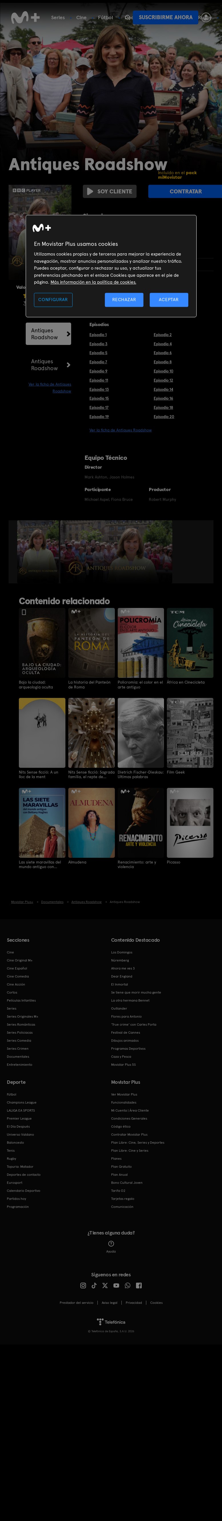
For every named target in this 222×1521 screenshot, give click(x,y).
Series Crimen (18, 1045)
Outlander (119, 1005)
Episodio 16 (163, 395)
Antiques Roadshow (44, 331)
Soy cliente (108, 191)
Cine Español (17, 965)
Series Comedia (19, 1037)
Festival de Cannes (125, 1029)
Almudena (77, 859)
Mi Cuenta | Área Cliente (130, 1107)
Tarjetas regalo (122, 1196)
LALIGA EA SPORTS (21, 1107)
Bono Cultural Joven (127, 1179)
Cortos (12, 989)
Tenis (11, 1147)
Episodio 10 (163, 368)
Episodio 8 (163, 359)
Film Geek (176, 769)
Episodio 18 (163, 405)
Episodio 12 (163, 377)
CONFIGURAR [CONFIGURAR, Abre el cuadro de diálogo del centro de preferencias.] (53, 300)
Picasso (173, 859)
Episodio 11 (98, 377)
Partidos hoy (16, 1196)
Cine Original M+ (20, 957)
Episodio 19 (99, 414)
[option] (38, 549)
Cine (81, 17)
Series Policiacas (20, 1029)
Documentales (18, 1053)
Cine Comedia (18, 973)
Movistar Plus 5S (123, 1061)
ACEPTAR (169, 300)
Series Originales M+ (22, 1013)
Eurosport (14, 1179)
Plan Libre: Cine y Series (129, 1147)
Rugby (11, 1155)
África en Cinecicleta (186, 679)
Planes (116, 1155)
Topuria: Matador (20, 1163)
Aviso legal (109, 1300)
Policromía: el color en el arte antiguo (140, 681)
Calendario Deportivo (23, 1188)
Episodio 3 (98, 341)
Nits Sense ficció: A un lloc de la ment (38, 771)
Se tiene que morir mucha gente (136, 989)
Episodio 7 (98, 359)
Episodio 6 (163, 350)
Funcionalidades (123, 1099)
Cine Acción (16, 981)
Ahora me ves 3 (123, 965)
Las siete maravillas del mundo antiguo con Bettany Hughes (40, 861)
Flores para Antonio (126, 1013)
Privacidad (134, 1300)
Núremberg (120, 957)
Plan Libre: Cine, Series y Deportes (137, 1139)
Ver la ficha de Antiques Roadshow (120, 427)
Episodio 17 (99, 405)
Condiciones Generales (129, 1115)
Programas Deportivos (128, 1045)
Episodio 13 (99, 386)
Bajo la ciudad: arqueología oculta (36, 681)
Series (58, 17)
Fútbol (105, 17)
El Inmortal (119, 981)
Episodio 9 (98, 368)
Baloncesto (15, 1139)
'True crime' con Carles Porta (133, 1021)
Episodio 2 (163, 332)
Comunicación (122, 1204)
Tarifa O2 (118, 1188)
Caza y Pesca (121, 1053)
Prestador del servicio (76, 1300)
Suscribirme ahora (166, 17)
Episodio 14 (163, 386)
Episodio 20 (164, 414)
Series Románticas (21, 1021)
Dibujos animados (125, 1037)
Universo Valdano (20, 1131)
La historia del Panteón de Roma (89, 681)
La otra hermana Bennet (130, 997)
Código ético (121, 1123)
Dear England (121, 973)
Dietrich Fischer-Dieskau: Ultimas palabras (141, 771)
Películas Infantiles (21, 997)
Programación (18, 1204)
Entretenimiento (19, 1061)
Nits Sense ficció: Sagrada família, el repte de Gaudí (91, 771)
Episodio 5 (98, 350)
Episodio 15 (99, 395)
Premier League (19, 1115)
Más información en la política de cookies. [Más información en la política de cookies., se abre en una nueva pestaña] (93, 282)
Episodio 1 (98, 332)
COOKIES (156, 1300)
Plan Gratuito (121, 1163)
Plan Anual (119, 1171)
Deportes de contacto (24, 1171)
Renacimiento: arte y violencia (137, 861)
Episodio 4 (163, 341)
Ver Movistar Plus (124, 1091)
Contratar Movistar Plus (129, 1131)
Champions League (22, 1099)
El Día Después (18, 1123)
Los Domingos (121, 949)
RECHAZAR (124, 300)
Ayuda (111, 1244)
